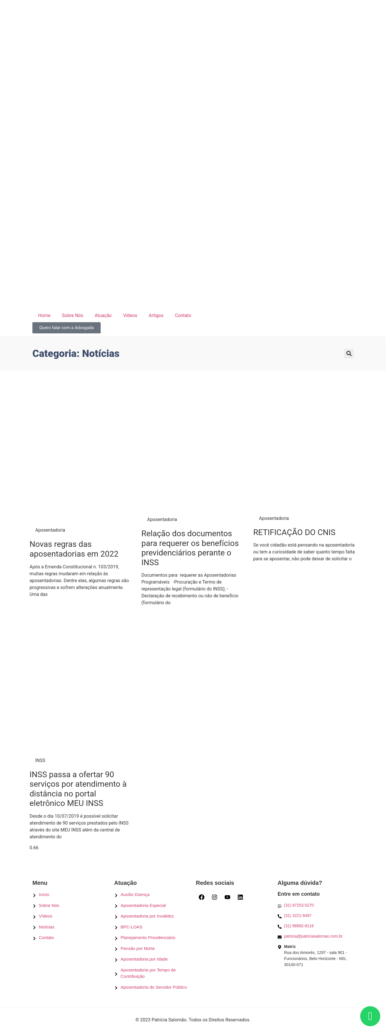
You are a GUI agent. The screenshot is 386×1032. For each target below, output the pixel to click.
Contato (183, 315)
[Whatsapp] (316, 905)
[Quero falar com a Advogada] (66, 327)
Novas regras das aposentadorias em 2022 (74, 549)
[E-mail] (316, 936)
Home (44, 315)
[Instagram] (214, 897)
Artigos (156, 315)
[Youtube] (227, 897)
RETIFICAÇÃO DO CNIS (294, 532)
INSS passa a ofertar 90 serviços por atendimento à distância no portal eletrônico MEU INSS (78, 789)
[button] (349, 353)
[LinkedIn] (240, 897)
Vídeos (130, 315)
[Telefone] (316, 916)
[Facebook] (201, 897)
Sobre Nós (72, 315)
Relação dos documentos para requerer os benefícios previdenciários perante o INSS (190, 548)
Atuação (103, 315)
